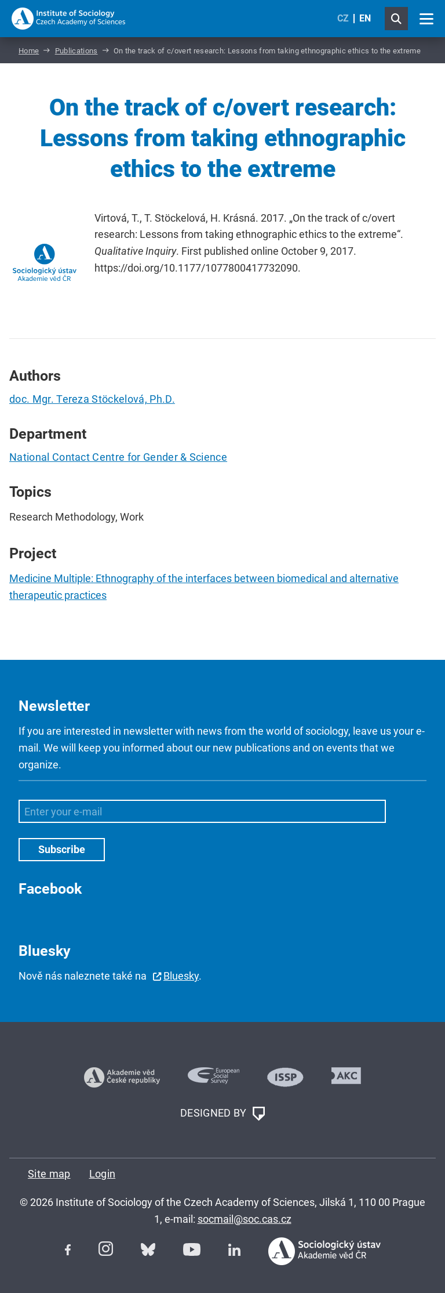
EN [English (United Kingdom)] (365, 18)
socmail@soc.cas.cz (244, 1219)
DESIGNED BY (222, 1113)
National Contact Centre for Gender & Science (118, 457)
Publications (76, 50)
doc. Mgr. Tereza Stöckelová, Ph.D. (92, 399)
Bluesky (181, 976)
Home (29, 50)
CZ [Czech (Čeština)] (343, 18)
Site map (49, 1174)
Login (102, 1174)
